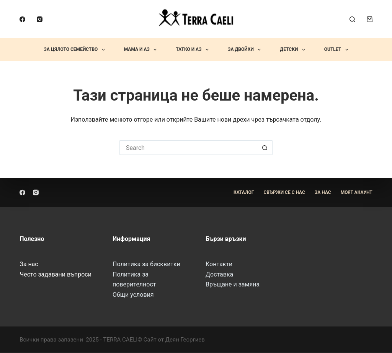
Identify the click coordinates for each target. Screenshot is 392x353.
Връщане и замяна (233, 284)
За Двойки (246, 49)
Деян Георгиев (185, 339)
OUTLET (337, 49)
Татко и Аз (194, 49)
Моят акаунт (356, 192)
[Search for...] (188, 147)
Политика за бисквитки (146, 264)
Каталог (244, 192)
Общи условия (133, 294)
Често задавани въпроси (55, 274)
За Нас (323, 192)
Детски (294, 49)
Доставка (219, 274)
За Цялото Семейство (76, 49)
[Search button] (265, 147)
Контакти (219, 264)
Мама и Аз (142, 49)
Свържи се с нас (284, 192)
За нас (29, 264)
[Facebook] (22, 19)
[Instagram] (39, 19)
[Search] (352, 19)
